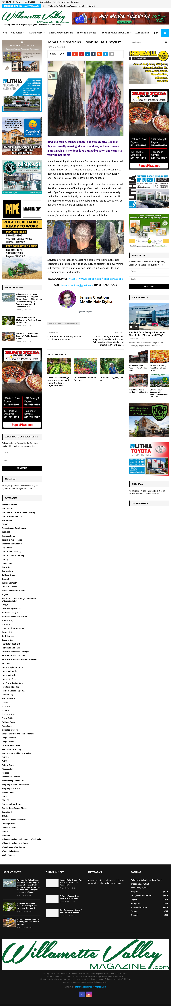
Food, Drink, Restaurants (13, 628)
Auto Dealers (142, 33)
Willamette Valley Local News (15, 843)
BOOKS (5, 524)
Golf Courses (7, 636)
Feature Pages (35, 33)
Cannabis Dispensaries (12, 540)
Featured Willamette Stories (14, 617)
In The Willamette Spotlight (14, 691)
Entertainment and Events (13, 591)
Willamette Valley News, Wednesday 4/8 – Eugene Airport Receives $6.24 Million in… (86, 6)
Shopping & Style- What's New (15, 785)
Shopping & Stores (86, 33)
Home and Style (9, 675)
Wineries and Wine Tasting (13, 847)
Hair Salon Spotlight (11, 644)
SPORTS (5, 800)
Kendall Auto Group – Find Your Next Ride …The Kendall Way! (147, 334)
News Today (7, 726)
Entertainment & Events (61, 33)
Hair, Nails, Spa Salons (11, 648)
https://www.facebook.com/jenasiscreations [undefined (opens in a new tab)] (96, 278)
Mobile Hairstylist (71, 323)
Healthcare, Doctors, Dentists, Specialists (20, 660)
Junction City (7, 695)
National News (8, 722)
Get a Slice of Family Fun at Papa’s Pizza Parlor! (158, 368)
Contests (6, 567)
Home (4, 33)
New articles (45, 2)
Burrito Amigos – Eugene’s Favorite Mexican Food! (71, 911)
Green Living (7, 640)
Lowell (5, 703)
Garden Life (7, 632)
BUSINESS (6, 532)
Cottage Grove (8, 575)
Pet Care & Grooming (11, 749)
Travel (4, 816)
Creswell (5, 579)
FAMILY (5, 605)
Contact (75, 2)
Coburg (5, 559)
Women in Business (10, 851)
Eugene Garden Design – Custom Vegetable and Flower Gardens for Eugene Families (59, 382)
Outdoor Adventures (11, 745)
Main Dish (6, 706)
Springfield (7, 812)
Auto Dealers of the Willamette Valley (18, 512)
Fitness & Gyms (8, 620)
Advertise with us (61, 2)
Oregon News (8, 742)
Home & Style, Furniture (12, 667)
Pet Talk (5, 757)
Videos (5, 831)
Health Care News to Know (13, 656)
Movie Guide (7, 718)
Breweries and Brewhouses (14, 528)
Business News (8, 536)
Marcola (5, 710)
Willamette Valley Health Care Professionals (21, 839)
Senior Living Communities (13, 781)
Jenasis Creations (55, 323)
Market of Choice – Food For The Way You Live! (138, 368)
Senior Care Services (11, 777)
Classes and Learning (11, 551)
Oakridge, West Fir (10, 730)
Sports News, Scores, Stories (14, 808)
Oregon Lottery (9, 738)
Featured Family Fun (11, 613)
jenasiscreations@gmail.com (77, 285)
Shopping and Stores (11, 788)
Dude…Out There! (10, 587)
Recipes (5, 773)
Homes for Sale (9, 679)
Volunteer (6, 835)
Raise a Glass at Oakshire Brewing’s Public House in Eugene (27, 336)
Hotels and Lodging (10, 687)
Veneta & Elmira (9, 828)
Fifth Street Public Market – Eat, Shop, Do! (138, 391)
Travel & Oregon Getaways (14, 820)
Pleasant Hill (7, 769)
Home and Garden (10, 671)
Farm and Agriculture (11, 609)
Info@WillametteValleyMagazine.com (90, 987)
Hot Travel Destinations (12, 683)
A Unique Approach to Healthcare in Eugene (69, 897)
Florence (6, 624)
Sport (4, 796)
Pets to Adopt (8, 765)
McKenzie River (8, 714)
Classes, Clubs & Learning (13, 555)
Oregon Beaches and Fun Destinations (18, 734)
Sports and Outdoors (11, 804)
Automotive (7, 520)
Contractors (7, 571)
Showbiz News (8, 792)
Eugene (5, 594)
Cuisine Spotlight (9, 583)
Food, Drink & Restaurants (115, 33)
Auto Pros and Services (12, 516)
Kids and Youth (8, 698)
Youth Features (8, 855)
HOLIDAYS (6, 663)
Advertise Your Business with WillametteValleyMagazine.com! (159, 393)
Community (7, 563)
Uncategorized (8, 824)
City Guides (16, 33)
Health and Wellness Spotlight (15, 652)
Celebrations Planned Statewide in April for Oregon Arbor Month (29, 320)
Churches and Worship (12, 544)
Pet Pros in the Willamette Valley (16, 753)
